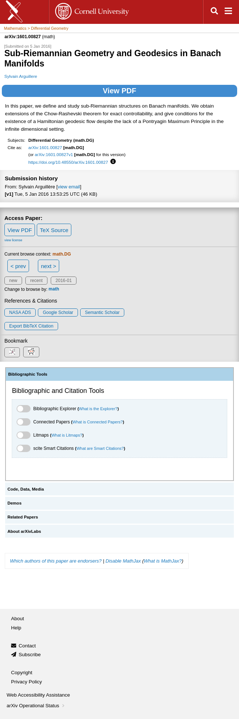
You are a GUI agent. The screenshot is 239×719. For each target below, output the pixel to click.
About (17, 618)
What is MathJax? (163, 561)
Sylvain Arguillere (20, 76)
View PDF (119, 91)
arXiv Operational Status (36, 705)
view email (69, 186)
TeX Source (54, 230)
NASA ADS (20, 312)
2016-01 (64, 280)
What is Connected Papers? (97, 422)
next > (48, 266)
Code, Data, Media (25, 489)
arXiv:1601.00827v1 (54, 154)
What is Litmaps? (66, 435)
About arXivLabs (24, 531)
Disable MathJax (123, 561)
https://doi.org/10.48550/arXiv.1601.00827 (68, 162)
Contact (27, 645)
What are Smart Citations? (100, 448)
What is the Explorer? (98, 409)
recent (36, 280)
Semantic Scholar (102, 312)
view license (13, 240)
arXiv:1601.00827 (45, 147)
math (54, 289)
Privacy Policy (26, 681)
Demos (14, 503)
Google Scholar (58, 312)
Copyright (21, 672)
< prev (18, 266)
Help (16, 628)
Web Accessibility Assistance (38, 695)
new (13, 280)
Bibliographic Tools (27, 374)
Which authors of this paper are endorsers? (55, 561)
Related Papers (22, 517)
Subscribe (30, 654)
